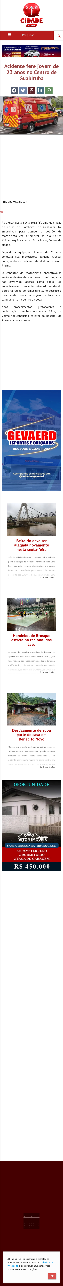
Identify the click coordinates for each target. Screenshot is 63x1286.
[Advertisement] (30, 169)
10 (31, 1216)
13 (34, 1216)
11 (32, 1216)
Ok (52, 1276)
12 (33, 1216)
